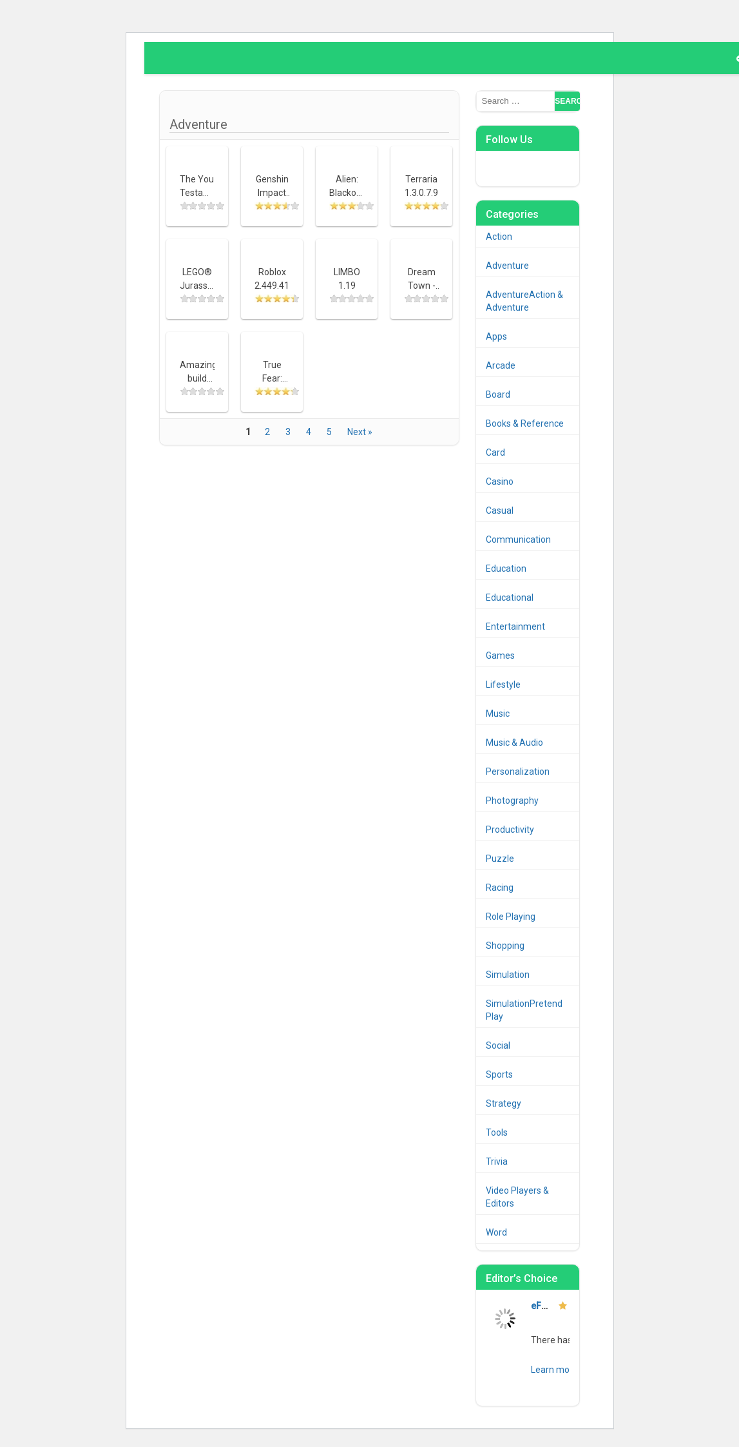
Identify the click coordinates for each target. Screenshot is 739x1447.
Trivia (497, 1161)
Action (499, 236)
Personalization (518, 771)
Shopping (505, 945)
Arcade (500, 365)
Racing (499, 887)
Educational (509, 597)
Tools (497, 1132)
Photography (512, 800)
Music (498, 713)
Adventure (507, 265)
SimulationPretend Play (524, 1010)
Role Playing (510, 916)
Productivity (510, 829)
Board (498, 394)
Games (500, 655)
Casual (499, 510)
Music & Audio (514, 742)
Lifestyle (503, 684)
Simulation (508, 974)
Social (498, 1045)
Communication (518, 539)
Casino (499, 481)
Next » (359, 432)
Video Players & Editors (517, 1197)
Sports (499, 1074)
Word (496, 1232)
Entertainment (515, 626)
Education (506, 568)
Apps (496, 336)
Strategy (503, 1103)
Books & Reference (525, 423)
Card (495, 452)
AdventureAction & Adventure (524, 301)
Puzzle (500, 858)
